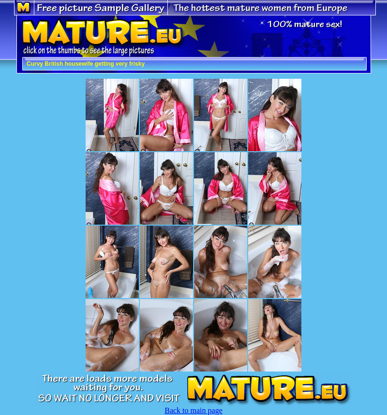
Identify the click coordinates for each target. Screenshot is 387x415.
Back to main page (193, 410)
